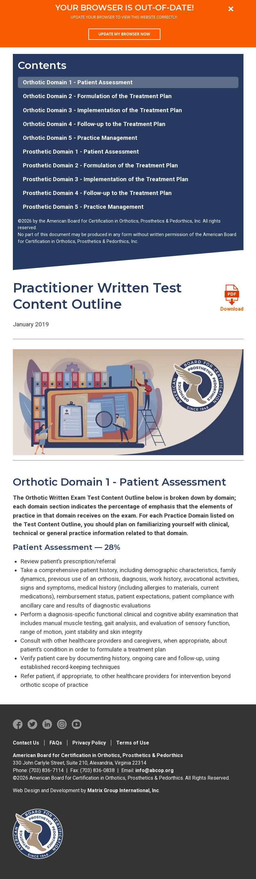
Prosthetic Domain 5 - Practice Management (83, 206)
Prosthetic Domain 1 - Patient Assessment (81, 151)
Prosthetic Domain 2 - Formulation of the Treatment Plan (100, 165)
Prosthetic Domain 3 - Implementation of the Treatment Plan (105, 179)
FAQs (56, 743)
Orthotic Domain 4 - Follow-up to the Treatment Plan (94, 124)
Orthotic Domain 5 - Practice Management (80, 137)
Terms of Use (132, 743)
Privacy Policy (89, 743)
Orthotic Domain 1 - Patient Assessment (78, 82)
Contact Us (26, 743)
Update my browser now (124, 34)
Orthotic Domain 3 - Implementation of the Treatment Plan (102, 110)
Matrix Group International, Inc (123, 790)
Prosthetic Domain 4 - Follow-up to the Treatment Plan (97, 193)
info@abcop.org (154, 770)
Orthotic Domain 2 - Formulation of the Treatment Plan (97, 96)
